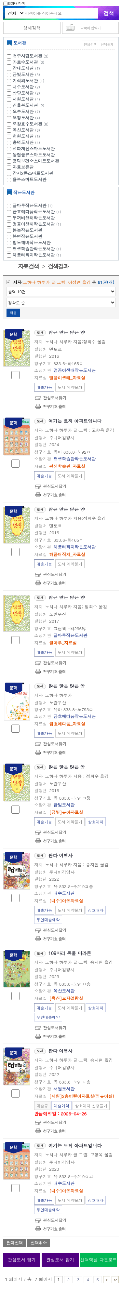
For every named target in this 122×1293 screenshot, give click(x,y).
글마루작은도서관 (33, 205)
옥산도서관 (23, 130)
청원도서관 (23, 136)
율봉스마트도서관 (30, 179)
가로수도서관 (25, 62)
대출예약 (61, 1105)
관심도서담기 (54, 397)
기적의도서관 (25, 80)
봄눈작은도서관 (27, 230)
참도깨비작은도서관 (32, 242)
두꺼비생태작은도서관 (34, 218)
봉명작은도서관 (27, 236)
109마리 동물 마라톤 (69, 953)
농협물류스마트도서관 (34, 155)
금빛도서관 (23, 74)
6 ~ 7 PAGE (106, 1279)
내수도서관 (23, 87)
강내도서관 (23, 68)
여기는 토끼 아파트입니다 (75, 421)
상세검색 (32, 28)
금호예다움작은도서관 (38, 211)
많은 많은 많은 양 (66, 332)
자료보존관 (23, 167)
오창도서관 (23, 117)
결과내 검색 (14, 3)
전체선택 (90, 44)
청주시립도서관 (27, 56)
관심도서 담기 (22, 1260)
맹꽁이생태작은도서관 (38, 224)
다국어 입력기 (90, 27)
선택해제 (107, 44)
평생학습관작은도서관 (38, 249)
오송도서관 (23, 111)
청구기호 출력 (54, 406)
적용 (13, 312)
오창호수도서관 (27, 124)
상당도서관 (23, 93)
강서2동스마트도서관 (33, 173)
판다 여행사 (60, 855)
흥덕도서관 (23, 142)
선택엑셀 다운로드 (98, 1260)
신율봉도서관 (25, 105)
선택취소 (39, 1243)
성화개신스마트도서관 (34, 148)
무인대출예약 (48, 919)
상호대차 (95, 821)
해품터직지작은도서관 (38, 255)
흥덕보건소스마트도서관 (36, 161)
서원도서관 (23, 99)
